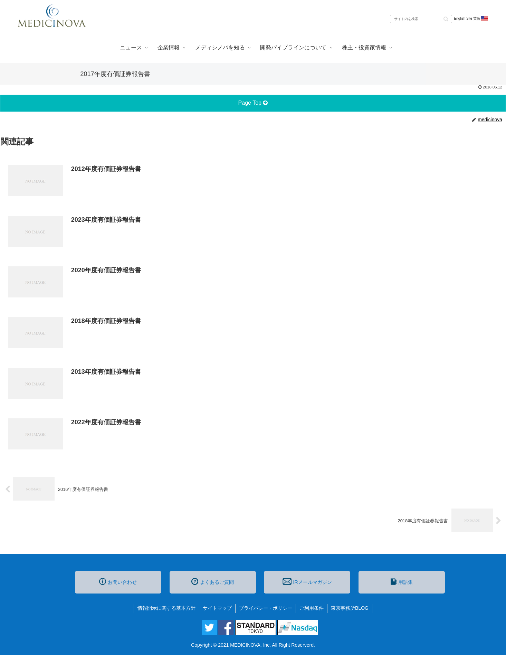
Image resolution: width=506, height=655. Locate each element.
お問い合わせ (118, 581)
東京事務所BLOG (350, 608)
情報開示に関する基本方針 (166, 608)
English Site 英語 (471, 19)
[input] (421, 19)
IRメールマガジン (307, 581)
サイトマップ (217, 608)
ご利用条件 (311, 608)
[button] (446, 18)
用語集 (402, 581)
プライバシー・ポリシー (265, 608)
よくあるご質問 (212, 581)
